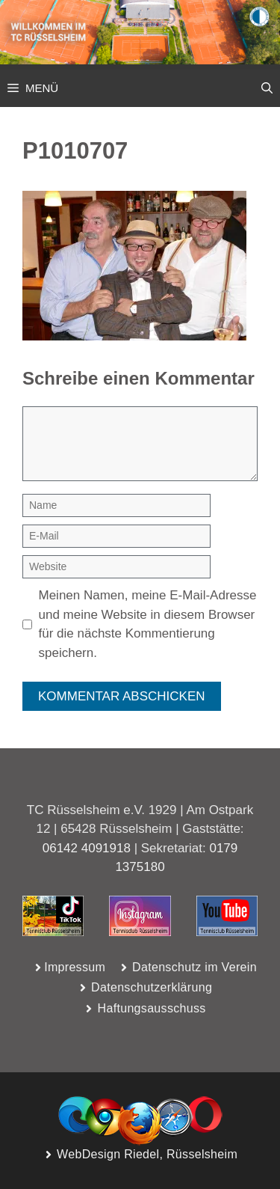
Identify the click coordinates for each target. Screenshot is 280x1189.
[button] (267, 88)
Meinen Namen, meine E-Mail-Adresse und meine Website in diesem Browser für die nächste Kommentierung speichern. (148, 624)
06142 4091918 (87, 848)
